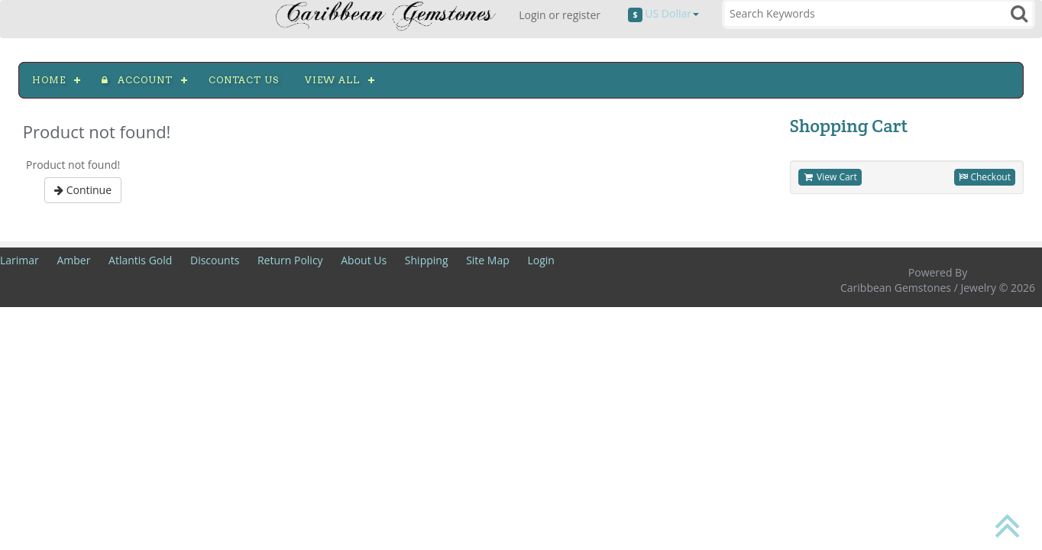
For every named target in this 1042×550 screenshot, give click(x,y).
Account (137, 80)
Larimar (19, 260)
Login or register (559, 15)
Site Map (488, 260)
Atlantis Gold (140, 260)
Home (49, 80)
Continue (83, 190)
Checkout (985, 176)
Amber (73, 260)
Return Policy (290, 260)
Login (540, 260)
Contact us (244, 80)
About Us (364, 260)
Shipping (426, 260)
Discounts (214, 260)
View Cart (830, 176)
